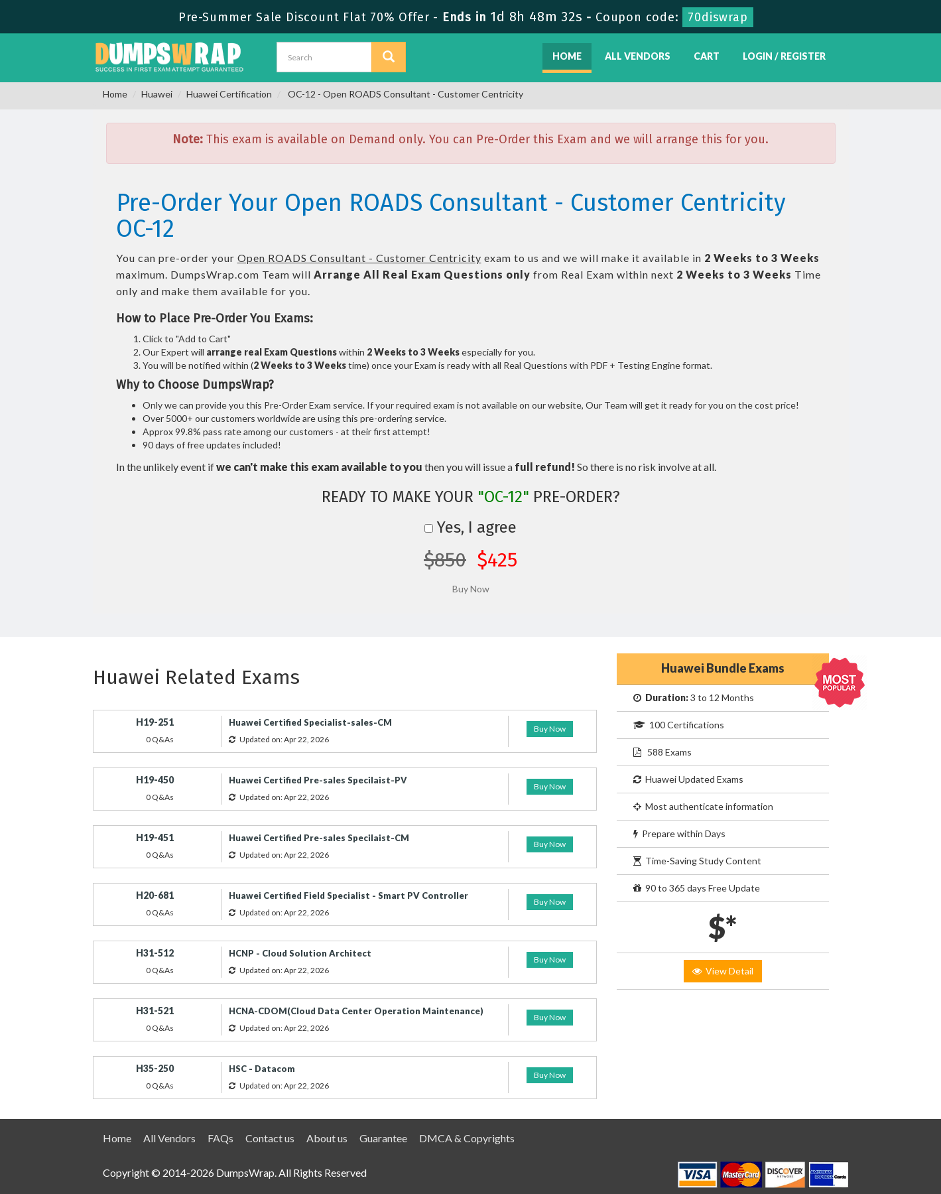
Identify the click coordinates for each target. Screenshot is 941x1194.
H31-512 (155, 953)
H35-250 (155, 1068)
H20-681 (155, 895)
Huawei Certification (229, 94)
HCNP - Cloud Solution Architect (300, 953)
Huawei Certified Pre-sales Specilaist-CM (319, 837)
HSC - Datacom (262, 1068)
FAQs (220, 1138)
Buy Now (550, 729)
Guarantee (383, 1138)
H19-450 (155, 779)
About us (326, 1138)
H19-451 (155, 837)
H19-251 (155, 722)
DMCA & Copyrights (467, 1138)
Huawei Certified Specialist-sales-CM (310, 722)
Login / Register (784, 56)
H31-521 (155, 1010)
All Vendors (637, 56)
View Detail (722, 970)
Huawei (156, 94)
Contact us (269, 1138)
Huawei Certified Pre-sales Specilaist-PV (318, 780)
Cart (707, 56)
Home (567, 56)
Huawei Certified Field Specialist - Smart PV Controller (348, 895)
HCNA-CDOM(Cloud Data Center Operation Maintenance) (356, 1011)
